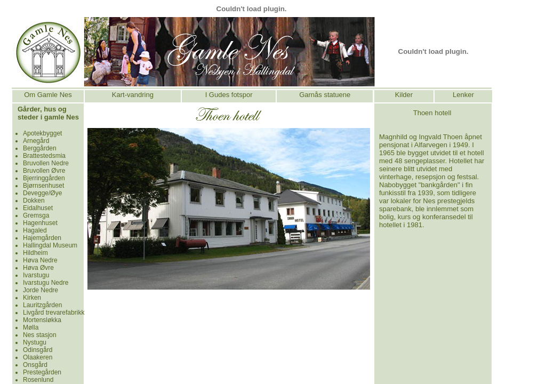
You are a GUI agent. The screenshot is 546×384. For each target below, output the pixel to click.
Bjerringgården (44, 178)
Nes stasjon (40, 335)
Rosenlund (38, 379)
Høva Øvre (38, 267)
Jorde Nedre (40, 290)
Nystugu (34, 342)
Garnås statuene (324, 95)
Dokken (34, 200)
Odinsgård (37, 350)
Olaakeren (37, 357)
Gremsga (36, 215)
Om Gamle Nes (48, 95)
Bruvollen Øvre (44, 170)
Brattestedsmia (44, 155)
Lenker (463, 95)
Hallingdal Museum (50, 245)
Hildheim (35, 253)
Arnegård (36, 141)
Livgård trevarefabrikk (53, 312)
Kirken (32, 297)
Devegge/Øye (42, 193)
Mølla (30, 327)
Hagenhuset (40, 223)
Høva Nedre (40, 260)
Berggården (40, 148)
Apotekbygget (42, 133)
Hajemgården (42, 238)
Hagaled (35, 230)
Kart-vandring (133, 95)
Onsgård (35, 365)
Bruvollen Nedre (46, 163)
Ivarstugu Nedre (45, 282)
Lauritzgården (42, 305)
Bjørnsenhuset (43, 185)
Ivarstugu (36, 275)
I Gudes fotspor (229, 95)
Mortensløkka (42, 320)
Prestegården (42, 372)
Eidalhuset (38, 208)
